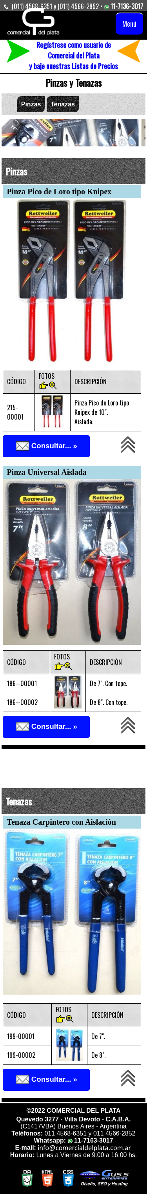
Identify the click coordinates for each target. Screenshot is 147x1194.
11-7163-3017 (90, 1140)
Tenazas (63, 104)
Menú (129, 23)
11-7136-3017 (123, 6)
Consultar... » (46, 446)
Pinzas (31, 104)
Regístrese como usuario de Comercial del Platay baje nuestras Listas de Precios (73, 55)
